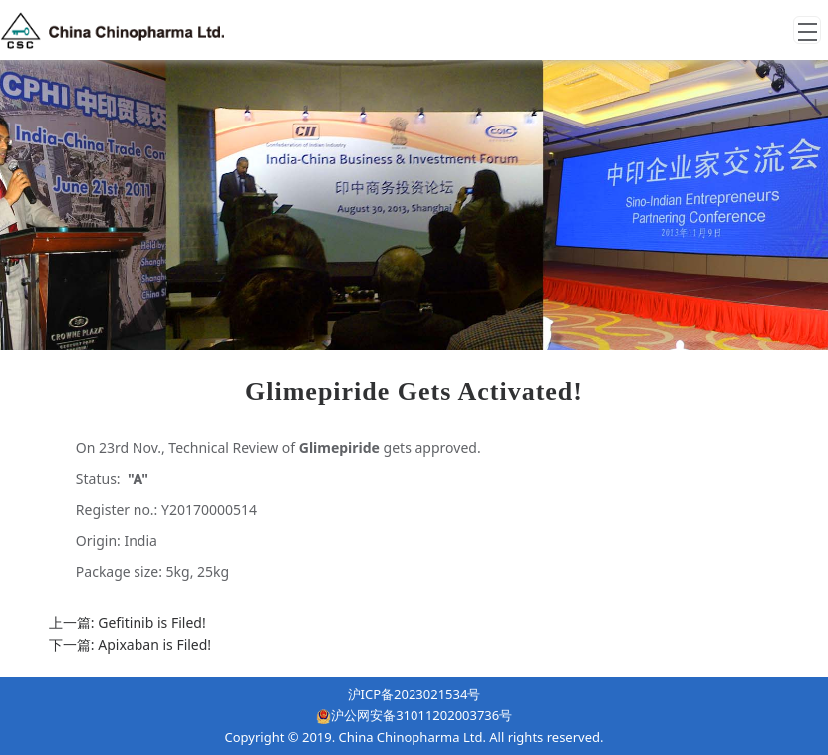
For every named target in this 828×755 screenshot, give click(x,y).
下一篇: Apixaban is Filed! (130, 644)
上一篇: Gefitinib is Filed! (127, 622)
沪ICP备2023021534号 (414, 694)
